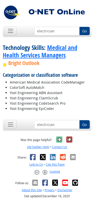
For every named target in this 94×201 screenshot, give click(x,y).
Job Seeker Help (38, 147)
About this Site (32, 190)
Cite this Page (55, 164)
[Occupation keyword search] (57, 31)
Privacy (50, 190)
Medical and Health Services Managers (40, 51)
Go (84, 31)
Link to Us (36, 164)
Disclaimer (64, 190)
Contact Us (59, 147)
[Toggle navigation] (11, 31)
